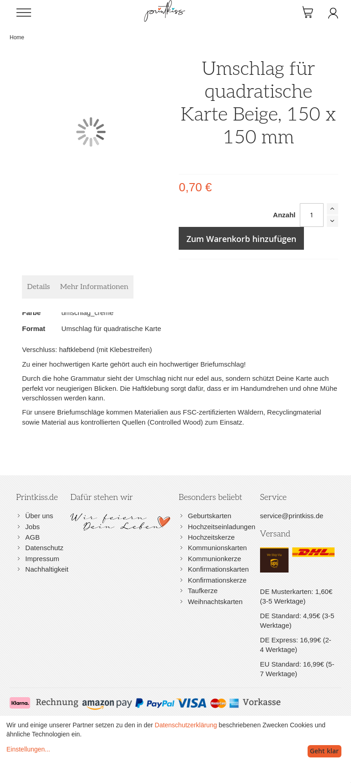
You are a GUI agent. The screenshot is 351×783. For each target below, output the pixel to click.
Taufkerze (203, 590)
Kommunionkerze (214, 558)
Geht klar (324, 750)
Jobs (32, 527)
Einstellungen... (28, 749)
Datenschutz (44, 548)
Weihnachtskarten (215, 601)
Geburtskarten (209, 516)
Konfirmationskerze (217, 580)
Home (17, 37)
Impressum (42, 558)
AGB (32, 537)
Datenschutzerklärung (186, 725)
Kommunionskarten (217, 548)
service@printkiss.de (292, 516)
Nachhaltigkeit (46, 569)
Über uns (39, 516)
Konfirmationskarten (218, 569)
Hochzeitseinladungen (221, 527)
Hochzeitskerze (211, 537)
